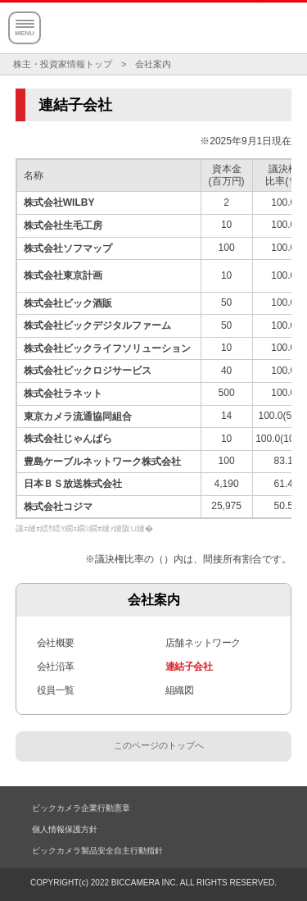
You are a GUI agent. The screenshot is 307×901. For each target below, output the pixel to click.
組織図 (179, 690)
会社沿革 (55, 666)
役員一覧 (55, 690)
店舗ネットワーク (203, 642)
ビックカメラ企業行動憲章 (81, 807)
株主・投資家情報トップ (62, 64)
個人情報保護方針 (64, 829)
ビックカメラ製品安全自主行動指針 (97, 850)
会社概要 (55, 642)
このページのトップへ (159, 745)
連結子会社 (189, 666)
